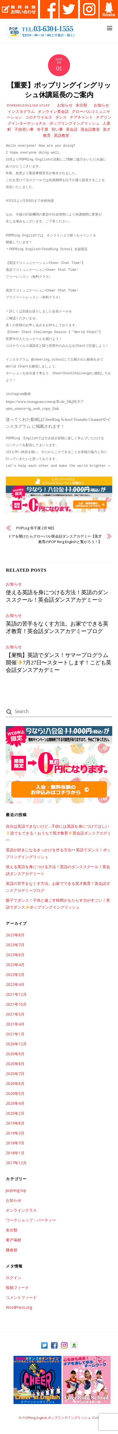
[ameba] (74, 1345)
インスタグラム (21, 112)
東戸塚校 (13, 1239)
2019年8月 (15, 1123)
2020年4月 (15, 1103)
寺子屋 (42, 129)
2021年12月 (16, 994)
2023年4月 (15, 964)
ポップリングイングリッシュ (74, 123)
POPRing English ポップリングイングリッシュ (57, 1418)
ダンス (61, 117)
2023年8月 (15, 934)
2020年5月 (15, 1093)
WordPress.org (19, 1307)
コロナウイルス (38, 117)
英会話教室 (90, 129)
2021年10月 (16, 1004)
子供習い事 (24, 129)
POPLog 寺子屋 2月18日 (35, 527)
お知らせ (65, 105)
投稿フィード (17, 1287)
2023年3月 (15, 974)
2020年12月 (16, 1043)
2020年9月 (15, 1053)
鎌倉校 (11, 1249)
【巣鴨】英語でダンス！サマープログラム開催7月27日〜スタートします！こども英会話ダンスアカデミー (58, 662)
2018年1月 (15, 1152)
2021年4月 (15, 1024)
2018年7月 (15, 1143)
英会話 (71, 129)
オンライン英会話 (53, 112)
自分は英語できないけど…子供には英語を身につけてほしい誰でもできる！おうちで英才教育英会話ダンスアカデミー (58, 833)
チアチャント (81, 117)
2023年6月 (15, 954)
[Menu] (109, 28)
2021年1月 (15, 1034)
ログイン (13, 1277)
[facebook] (54, 1345)
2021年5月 (15, 1014)
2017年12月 (16, 1162)
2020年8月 (15, 1063)
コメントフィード (21, 1297)
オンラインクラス (21, 1210)
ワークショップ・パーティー (31, 1220)
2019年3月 (15, 1133)
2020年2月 (15, 1113)
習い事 (57, 129)
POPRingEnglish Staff (28, 105)
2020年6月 (15, 1083)
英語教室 (61, 135)
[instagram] (64, 1345)
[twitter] (44, 1345)
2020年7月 (15, 1073)
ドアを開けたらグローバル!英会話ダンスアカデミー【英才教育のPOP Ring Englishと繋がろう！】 (54, 539)
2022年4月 (15, 984)
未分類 (81, 105)
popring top (16, 1190)
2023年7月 (15, 944)
